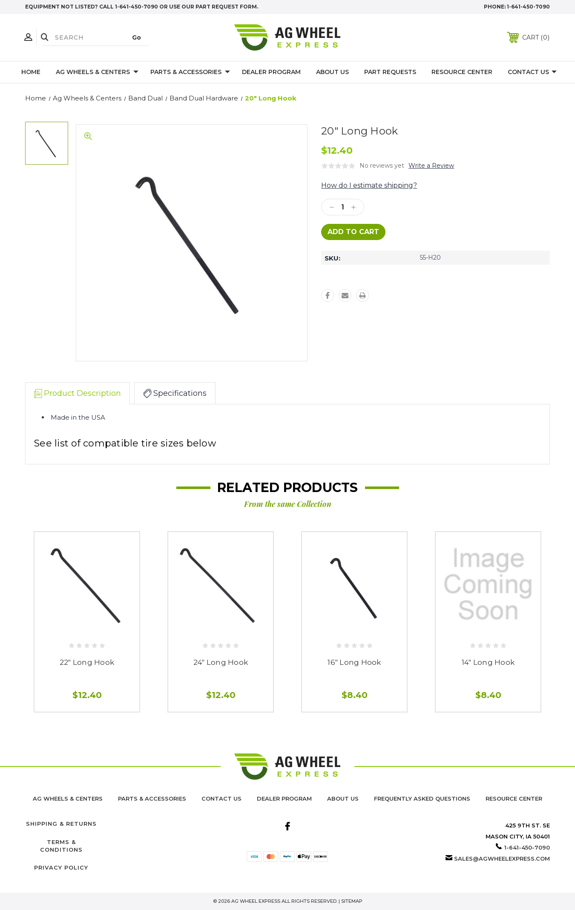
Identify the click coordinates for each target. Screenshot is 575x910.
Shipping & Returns (61, 823)
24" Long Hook (220, 662)
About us (343, 798)
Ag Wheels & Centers (97, 72)
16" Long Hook (354, 662)
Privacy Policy (61, 867)
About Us (332, 72)
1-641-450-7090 (528, 6)
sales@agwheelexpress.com (502, 858)
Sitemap (351, 901)
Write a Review (431, 165)
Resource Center (461, 72)
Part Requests (390, 72)
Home (30, 72)
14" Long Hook (488, 662)
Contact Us (532, 72)
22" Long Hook (87, 662)
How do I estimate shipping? (369, 185)
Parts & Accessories (190, 72)
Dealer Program (271, 72)
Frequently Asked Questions (422, 798)
